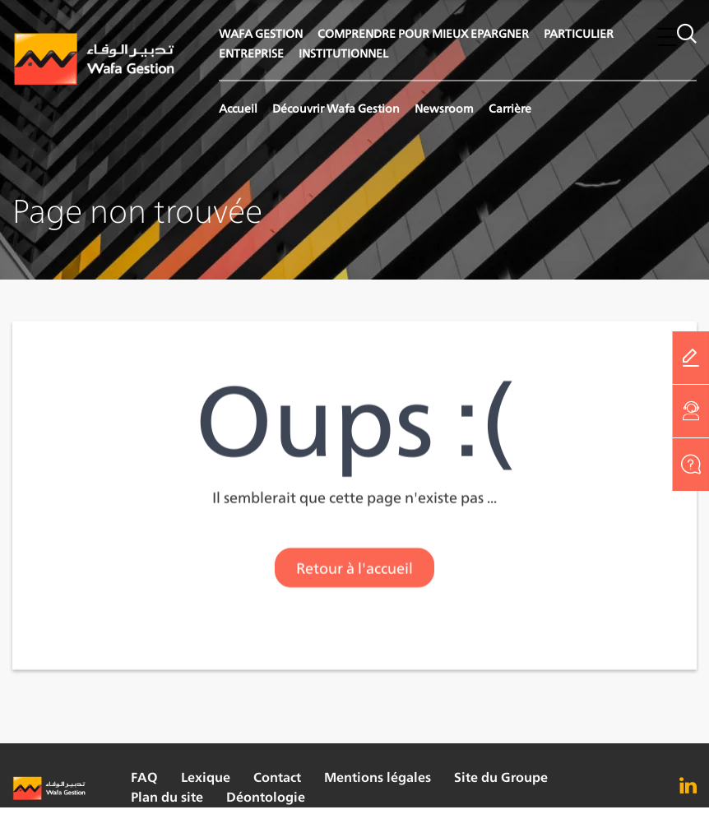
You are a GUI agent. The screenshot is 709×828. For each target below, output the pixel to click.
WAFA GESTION (261, 33)
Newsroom (444, 108)
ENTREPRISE (251, 53)
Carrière (510, 108)
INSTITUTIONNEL (343, 53)
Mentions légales (377, 777)
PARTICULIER (579, 33)
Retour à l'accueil (354, 570)
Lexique (205, 777)
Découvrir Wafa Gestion (336, 108)
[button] (667, 36)
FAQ (144, 777)
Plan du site (167, 797)
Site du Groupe (501, 777)
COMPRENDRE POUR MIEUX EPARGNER (423, 33)
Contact (277, 777)
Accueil (238, 108)
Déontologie (265, 797)
